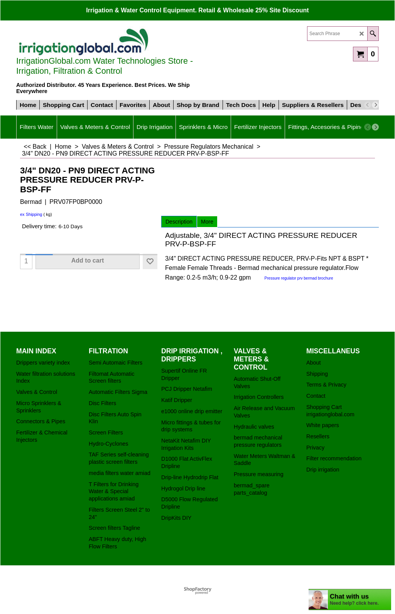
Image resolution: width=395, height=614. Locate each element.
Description (178, 222)
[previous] (367, 105)
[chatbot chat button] (350, 599)
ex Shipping (31, 214)
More (207, 222)
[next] (375, 105)
